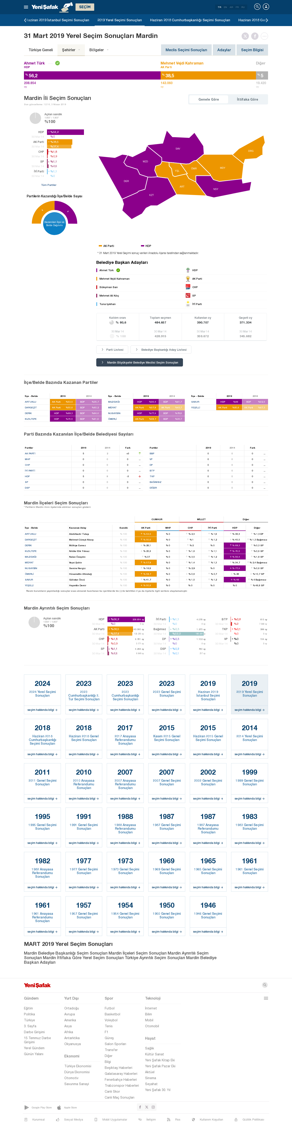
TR (219, 7)
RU (243, 7)
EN (225, 7)
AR (231, 7)
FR (237, 7)
